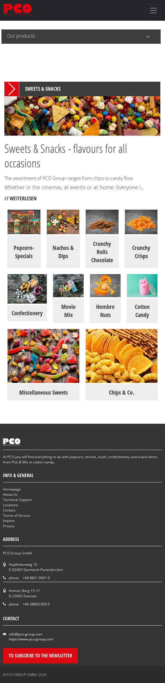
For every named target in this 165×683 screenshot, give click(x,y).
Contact (9, 510)
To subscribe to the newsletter (40, 655)
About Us (10, 494)
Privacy (9, 525)
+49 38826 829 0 (36, 604)
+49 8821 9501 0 (36, 577)
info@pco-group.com (25, 634)
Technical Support (17, 499)
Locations (10, 504)
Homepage (12, 489)
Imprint (9, 520)
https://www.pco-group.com (31, 639)
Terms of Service (16, 515)
